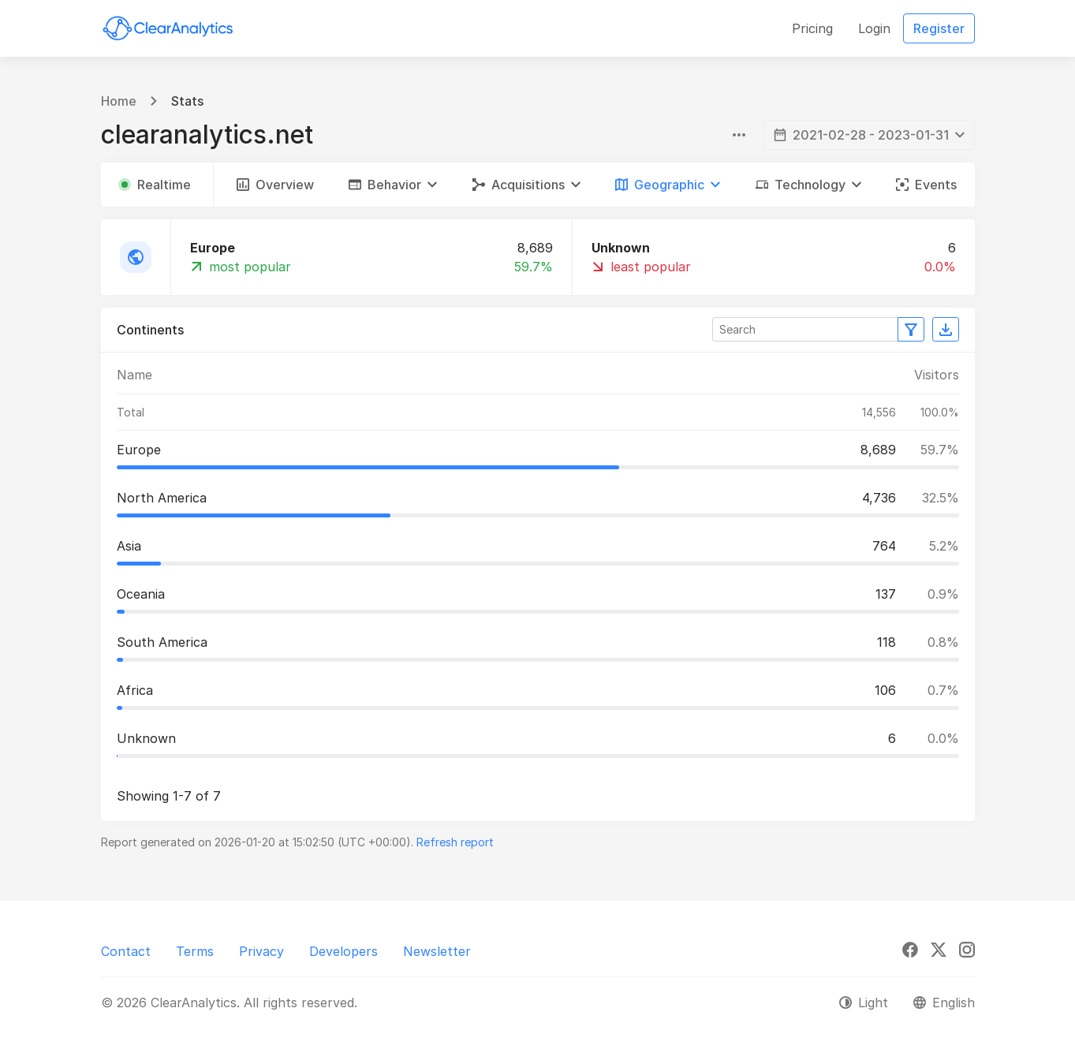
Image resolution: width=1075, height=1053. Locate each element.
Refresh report (455, 842)
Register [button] (939, 28)
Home (118, 101)
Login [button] (874, 28)
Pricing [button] (812, 28)
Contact (126, 951)
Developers (343, 951)
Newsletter (437, 951)
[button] (393, 184)
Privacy (261, 951)
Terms (195, 951)
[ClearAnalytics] (168, 28)
